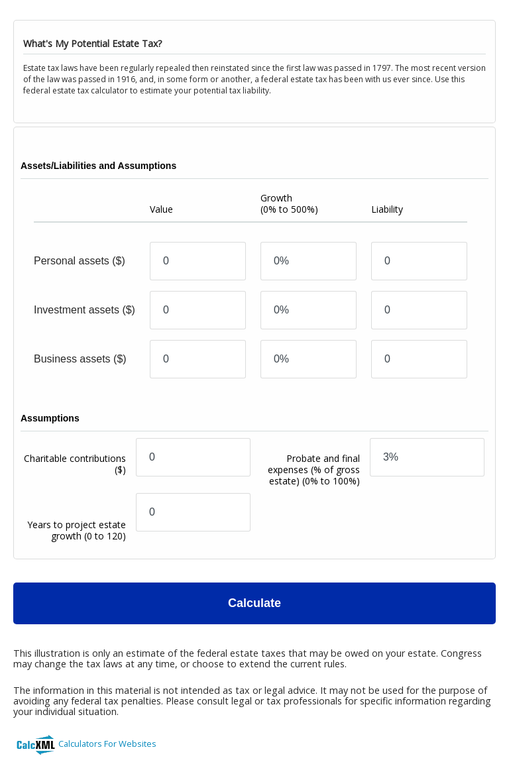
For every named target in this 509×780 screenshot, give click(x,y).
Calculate (254, 603)
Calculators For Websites (107, 744)
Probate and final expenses (314, 469)
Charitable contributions (75, 464)
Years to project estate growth (76, 530)
